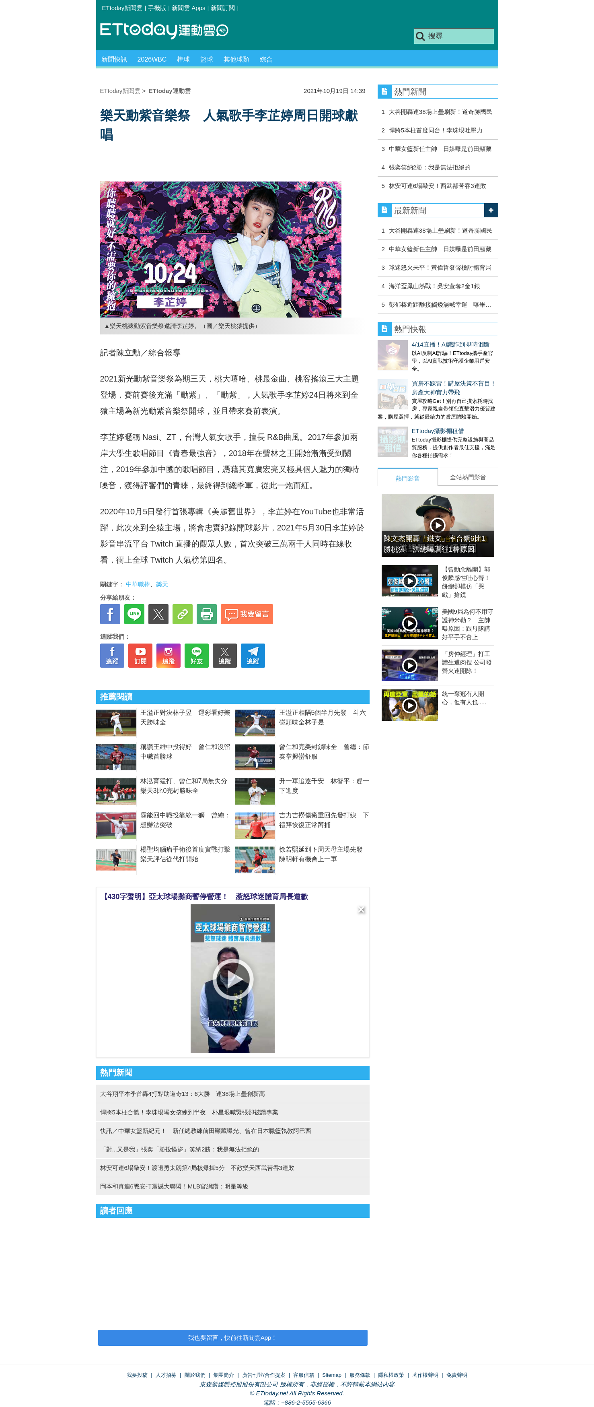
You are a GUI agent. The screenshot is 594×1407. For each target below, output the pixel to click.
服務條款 (359, 1375)
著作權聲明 (425, 1375)
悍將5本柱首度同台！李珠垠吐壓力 (436, 130)
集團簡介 (223, 1375)
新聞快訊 (114, 59)
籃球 (206, 59)
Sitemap (331, 1375)
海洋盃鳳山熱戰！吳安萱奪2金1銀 (434, 286)
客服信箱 (303, 1375)
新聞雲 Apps (188, 7)
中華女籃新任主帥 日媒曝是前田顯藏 (440, 148)
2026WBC (152, 59)
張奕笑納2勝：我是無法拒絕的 (430, 167)
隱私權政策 (391, 1375)
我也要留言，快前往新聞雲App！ (232, 1337)
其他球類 (236, 59)
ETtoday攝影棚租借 (404, 422)
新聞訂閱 (223, 7)
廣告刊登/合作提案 (264, 1375)
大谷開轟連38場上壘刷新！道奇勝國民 (440, 111)
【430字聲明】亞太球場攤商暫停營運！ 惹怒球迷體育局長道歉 (204, 897)
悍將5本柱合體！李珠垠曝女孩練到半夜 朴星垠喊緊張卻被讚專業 (189, 1112)
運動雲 (170, 31)
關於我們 (195, 1375)
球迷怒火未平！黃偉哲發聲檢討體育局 (440, 267)
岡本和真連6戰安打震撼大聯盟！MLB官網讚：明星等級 (174, 1186)
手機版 (157, 7)
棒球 (183, 59)
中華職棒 (138, 584)
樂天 (162, 584)
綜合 (266, 59)
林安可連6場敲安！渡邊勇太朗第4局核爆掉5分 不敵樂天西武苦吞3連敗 (197, 1167)
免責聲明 (456, 1375)
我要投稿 (137, 1375)
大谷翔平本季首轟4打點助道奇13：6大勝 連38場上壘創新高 (182, 1093)
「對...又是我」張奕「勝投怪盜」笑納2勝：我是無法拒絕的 (179, 1149)
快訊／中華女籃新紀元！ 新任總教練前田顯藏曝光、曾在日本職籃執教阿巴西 (205, 1130)
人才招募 (166, 1375)
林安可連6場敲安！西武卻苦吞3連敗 (437, 185)
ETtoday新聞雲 (122, 7)
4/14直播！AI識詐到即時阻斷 (416, 344)
